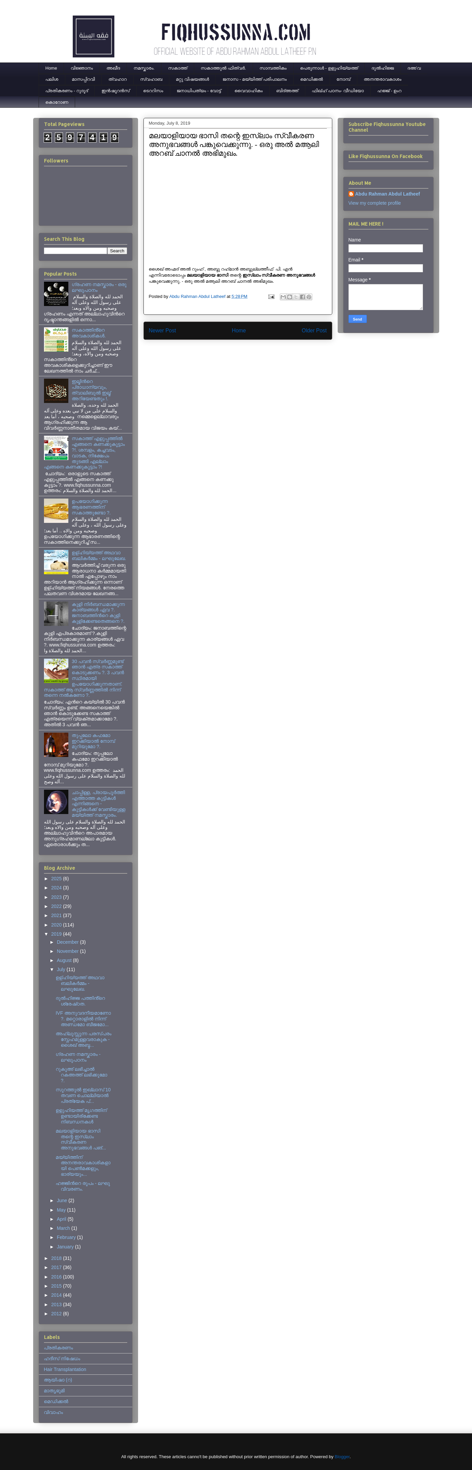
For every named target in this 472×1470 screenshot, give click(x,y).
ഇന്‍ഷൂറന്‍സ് (116, 90)
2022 (57, 906)
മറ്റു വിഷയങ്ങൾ (192, 79)
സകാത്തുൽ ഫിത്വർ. (223, 68)
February (67, 1237)
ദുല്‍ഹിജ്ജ (383, 68)
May (62, 1210)
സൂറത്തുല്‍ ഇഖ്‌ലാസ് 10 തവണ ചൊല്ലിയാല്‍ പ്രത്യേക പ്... (83, 1095)
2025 (57, 878)
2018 (57, 1258)
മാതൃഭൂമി (54, 1390)
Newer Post (162, 330)
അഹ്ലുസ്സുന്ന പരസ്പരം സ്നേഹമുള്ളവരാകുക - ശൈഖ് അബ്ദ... (83, 1039)
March (64, 1228)
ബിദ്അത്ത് (287, 90)
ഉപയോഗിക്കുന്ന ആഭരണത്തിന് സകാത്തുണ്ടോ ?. (91, 507)
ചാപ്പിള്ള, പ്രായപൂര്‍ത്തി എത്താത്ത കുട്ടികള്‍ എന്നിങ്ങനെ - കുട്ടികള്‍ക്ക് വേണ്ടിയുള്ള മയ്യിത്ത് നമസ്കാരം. (98, 804)
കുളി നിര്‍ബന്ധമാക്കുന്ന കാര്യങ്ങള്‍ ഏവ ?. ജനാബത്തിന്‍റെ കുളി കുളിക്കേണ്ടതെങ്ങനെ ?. (98, 613)
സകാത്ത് (177, 68)
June (62, 1200)
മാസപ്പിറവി (83, 79)
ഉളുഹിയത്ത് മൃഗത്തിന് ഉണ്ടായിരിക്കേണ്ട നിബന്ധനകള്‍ (81, 1116)
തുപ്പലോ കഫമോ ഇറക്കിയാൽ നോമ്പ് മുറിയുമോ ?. (93, 741)
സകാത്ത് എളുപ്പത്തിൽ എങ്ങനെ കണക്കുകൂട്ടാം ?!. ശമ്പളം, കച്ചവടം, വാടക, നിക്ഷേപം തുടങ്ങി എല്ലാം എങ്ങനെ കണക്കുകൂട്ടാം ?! (84, 453)
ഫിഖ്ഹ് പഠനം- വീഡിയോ (338, 90)
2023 (57, 897)
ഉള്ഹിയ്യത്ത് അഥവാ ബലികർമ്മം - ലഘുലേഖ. (99, 555)
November (68, 951)
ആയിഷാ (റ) (58, 1380)
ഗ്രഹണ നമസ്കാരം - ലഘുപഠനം (77, 1057)
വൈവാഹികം (248, 90)
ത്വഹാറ (117, 79)
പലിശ (51, 79)
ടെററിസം (153, 90)
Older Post (314, 330)
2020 (57, 925)
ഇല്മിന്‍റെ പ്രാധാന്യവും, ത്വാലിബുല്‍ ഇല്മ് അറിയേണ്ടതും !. (91, 390)
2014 (57, 1295)
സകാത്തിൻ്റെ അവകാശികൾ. (89, 332)
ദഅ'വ (414, 68)
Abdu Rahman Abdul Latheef (387, 194)
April (62, 1219)
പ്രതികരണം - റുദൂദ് (66, 90)
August (65, 960)
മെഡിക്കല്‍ (311, 79)
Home (51, 68)
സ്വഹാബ (151, 79)
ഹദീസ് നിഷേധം (62, 1358)
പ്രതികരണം (58, 1347)
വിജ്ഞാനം (82, 68)
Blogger (342, 1456)
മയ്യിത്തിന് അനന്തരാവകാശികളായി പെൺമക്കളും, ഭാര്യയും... (82, 1166)
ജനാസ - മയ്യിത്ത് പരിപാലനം (255, 79)
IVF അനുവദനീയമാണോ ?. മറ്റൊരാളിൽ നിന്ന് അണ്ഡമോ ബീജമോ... (83, 1018)
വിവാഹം (53, 1412)
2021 (57, 915)
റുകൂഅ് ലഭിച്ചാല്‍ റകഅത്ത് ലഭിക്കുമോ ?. (81, 1074)
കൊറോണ (56, 102)
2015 (57, 1286)
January (66, 1246)
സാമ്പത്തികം (273, 68)
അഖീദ (113, 68)
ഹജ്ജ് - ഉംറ (389, 90)
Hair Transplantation (65, 1369)
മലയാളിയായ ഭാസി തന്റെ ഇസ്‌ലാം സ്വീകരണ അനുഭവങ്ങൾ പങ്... (80, 1139)
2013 (57, 1304)
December (68, 942)
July (62, 969)
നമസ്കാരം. (144, 68)
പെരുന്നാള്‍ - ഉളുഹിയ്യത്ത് (329, 68)
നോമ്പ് (343, 79)
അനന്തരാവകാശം (382, 79)
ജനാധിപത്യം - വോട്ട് (199, 90)
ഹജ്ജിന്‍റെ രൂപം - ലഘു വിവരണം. (82, 1186)
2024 (57, 887)
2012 (57, 1313)
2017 (57, 1267)
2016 (57, 1276)
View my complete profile (375, 203)
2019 (57, 934)
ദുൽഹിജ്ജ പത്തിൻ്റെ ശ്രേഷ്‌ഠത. (80, 1001)
